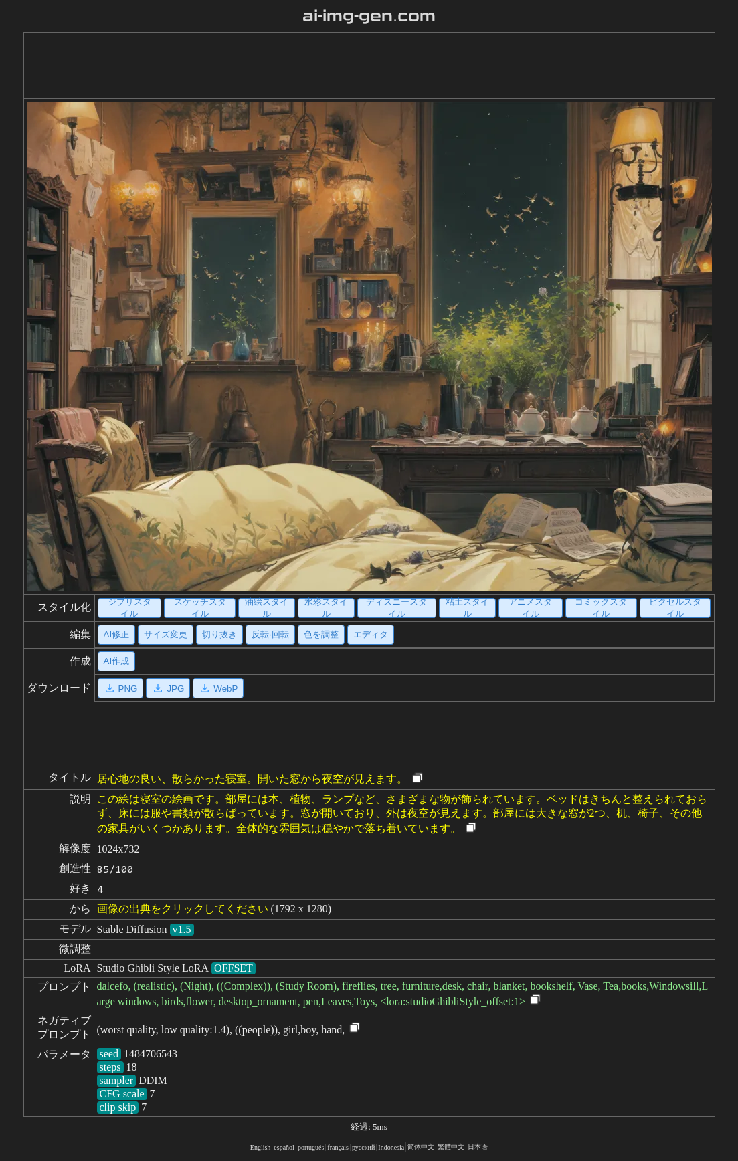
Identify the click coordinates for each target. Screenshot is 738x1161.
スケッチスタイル (200, 608)
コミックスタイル (601, 608)
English (260, 1147)
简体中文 (420, 1146)
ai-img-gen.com (369, 16)
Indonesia (391, 1147)
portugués (311, 1147)
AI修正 (117, 634)
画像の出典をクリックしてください (182, 908)
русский (363, 1147)
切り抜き (219, 634)
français (338, 1147)
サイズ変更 (165, 634)
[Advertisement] (358, 65)
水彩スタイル (326, 608)
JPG (168, 688)
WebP (218, 688)
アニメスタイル (530, 608)
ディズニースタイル (396, 608)
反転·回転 (270, 634)
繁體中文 (451, 1146)
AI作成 (117, 661)
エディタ (370, 634)
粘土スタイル (467, 608)
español (284, 1147)
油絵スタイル (266, 608)
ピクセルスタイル (675, 608)
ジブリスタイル (129, 608)
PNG (121, 688)
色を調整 (321, 634)
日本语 (478, 1146)
